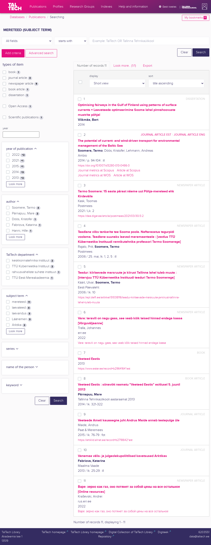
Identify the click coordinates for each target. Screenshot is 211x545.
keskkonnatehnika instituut (33, 261)
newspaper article (23, 84)
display (93, 76)
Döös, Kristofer (24, 219)
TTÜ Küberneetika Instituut (33, 266)
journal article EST (156, 134)
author (13, 202)
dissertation (18, 95)
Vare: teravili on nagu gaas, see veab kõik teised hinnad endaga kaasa (122, 343)
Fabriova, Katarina (27, 225)
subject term (17, 296)
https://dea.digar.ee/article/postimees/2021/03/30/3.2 (111, 216)
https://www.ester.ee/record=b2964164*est (104, 368)
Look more (15, 184)
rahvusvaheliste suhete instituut (36, 272)
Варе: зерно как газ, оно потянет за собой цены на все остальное (123, 511)
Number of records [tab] (92, 66)
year (5, 128)
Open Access (20, 106)
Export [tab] (147, 66)
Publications (37, 17)
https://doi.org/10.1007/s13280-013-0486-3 (104, 165)
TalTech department (22, 255)
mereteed (22, 302)
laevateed (21, 308)
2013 (18, 178)
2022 (19, 155)
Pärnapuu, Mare (26, 213)
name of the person (22, 367)
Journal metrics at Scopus (96, 170)
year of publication (21, 149)
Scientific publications (25, 117)
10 (85, 450)
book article (18, 89)
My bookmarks (196, 17)
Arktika (19, 325)
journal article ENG (189, 134)
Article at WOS (124, 175)
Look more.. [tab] (125, 66)
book (14, 72)
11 (85, 481)
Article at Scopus (128, 170)
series (12, 349)
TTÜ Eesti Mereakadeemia (33, 278)
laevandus (22, 313)
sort (151, 76)
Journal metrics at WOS (94, 175)
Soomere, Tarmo (26, 208)
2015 (18, 166)
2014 (18, 172)
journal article (20, 78)
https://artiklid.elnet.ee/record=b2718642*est (105, 440)
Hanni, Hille (22, 231)
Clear (184, 52)
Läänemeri (22, 319)
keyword (14, 385)
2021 (18, 161)
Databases (17, 17)
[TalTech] (14, 6)
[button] (203, 6)
